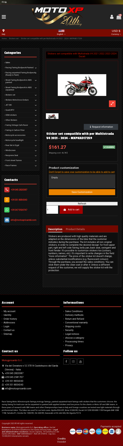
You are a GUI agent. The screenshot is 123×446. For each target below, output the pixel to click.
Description (55, 229)
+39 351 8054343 (19, 199)
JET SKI (8, 105)
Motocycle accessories (15, 135)
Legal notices (72, 334)
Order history (10, 319)
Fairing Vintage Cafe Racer (16, 125)
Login (6, 326)
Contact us (9, 330)
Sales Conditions (74, 311)
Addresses (9, 322)
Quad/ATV (9, 110)
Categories (12, 53)
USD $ (116, 32)
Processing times (74, 341)
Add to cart (71, 209)
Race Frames (11, 165)
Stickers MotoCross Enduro (17, 100)
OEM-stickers (11, 115)
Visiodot (61, 442)
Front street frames (13, 160)
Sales (7, 62)
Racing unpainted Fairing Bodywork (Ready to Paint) (20, 73)
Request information (101, 126)
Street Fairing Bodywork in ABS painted (18, 81)
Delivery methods (74, 315)
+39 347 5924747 (19, 209)
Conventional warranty (76, 322)
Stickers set (10, 95)
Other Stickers (11, 120)
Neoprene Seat (11, 155)
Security (69, 330)
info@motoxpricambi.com (23, 220)
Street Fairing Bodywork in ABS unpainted (18, 88)
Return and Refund (74, 319)
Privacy (69, 345)
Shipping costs (73, 326)
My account (9, 311)
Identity (7, 315)
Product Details (75, 229)
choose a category (74, 338)
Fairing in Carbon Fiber (15, 130)
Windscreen (10, 150)
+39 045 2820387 (19, 189)
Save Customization (82, 192)
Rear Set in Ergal (12, 145)
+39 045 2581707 (14, 377)
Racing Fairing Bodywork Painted (19, 67)
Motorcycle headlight (14, 140)
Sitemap (8, 334)
